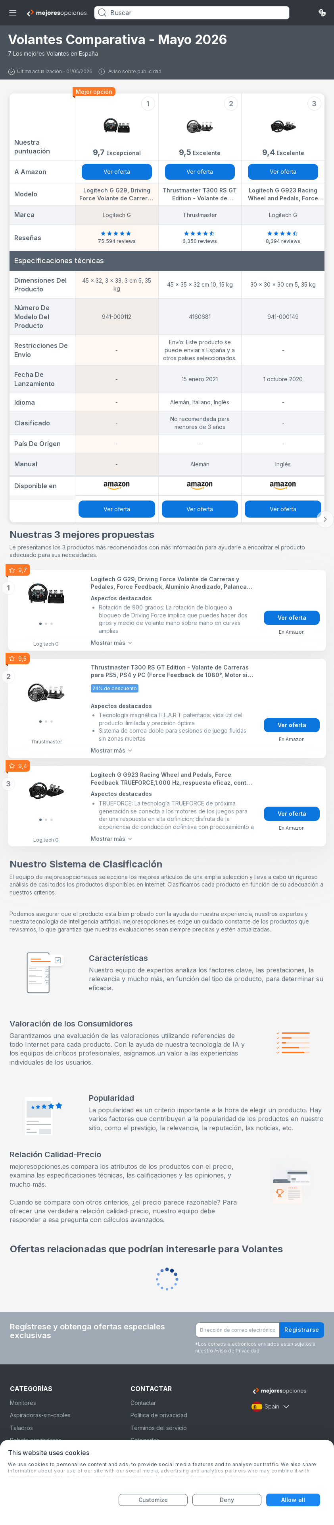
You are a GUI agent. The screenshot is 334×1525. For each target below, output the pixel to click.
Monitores (23, 1402)
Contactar (143, 1402)
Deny (227, 1499)
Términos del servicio (159, 1427)
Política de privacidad (159, 1415)
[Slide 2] (51, 624)
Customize (153, 1499)
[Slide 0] (40, 624)
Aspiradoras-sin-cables (40, 1415)
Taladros (21, 1427)
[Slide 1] (46, 624)
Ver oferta (117, 171)
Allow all (293, 1499)
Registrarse (301, 1329)
